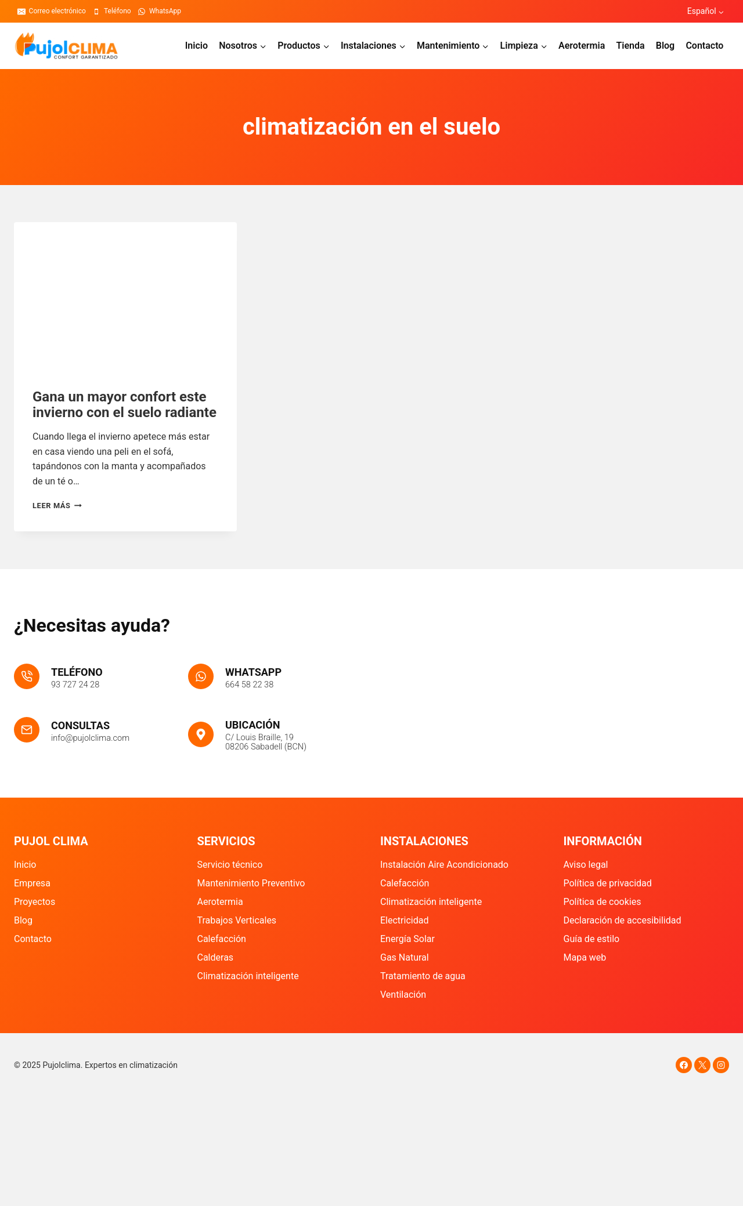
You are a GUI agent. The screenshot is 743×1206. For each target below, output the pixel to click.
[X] (702, 1065)
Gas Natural (404, 957)
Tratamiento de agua (423, 976)
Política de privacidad (608, 883)
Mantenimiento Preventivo (251, 883)
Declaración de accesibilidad (622, 920)
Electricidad (404, 920)
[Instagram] (721, 1065)
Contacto (704, 45)
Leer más (57, 505)
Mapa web (585, 957)
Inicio (196, 45)
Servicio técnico (230, 864)
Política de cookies (602, 901)
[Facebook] (684, 1065)
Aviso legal (586, 864)
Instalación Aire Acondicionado (444, 864)
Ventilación (403, 994)
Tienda (630, 45)
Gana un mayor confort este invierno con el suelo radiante (125, 404)
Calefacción (221, 938)
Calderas (215, 957)
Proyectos (34, 901)
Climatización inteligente (248, 976)
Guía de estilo (592, 938)
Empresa (32, 883)
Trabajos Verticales (237, 920)
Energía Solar (407, 938)
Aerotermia (581, 45)
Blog (665, 45)
